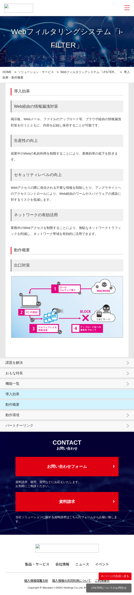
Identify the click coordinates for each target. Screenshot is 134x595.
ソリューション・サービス (36, 72)
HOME (6, 72)
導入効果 (12, 394)
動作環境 (12, 415)
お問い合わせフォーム (67, 466)
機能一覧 (12, 384)
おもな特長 (14, 373)
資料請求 (67, 501)
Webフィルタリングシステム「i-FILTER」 (89, 72)
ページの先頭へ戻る (115, 576)
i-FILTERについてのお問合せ (109, 587)
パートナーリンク (19, 425)
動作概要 (12, 404)
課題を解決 (14, 363)
